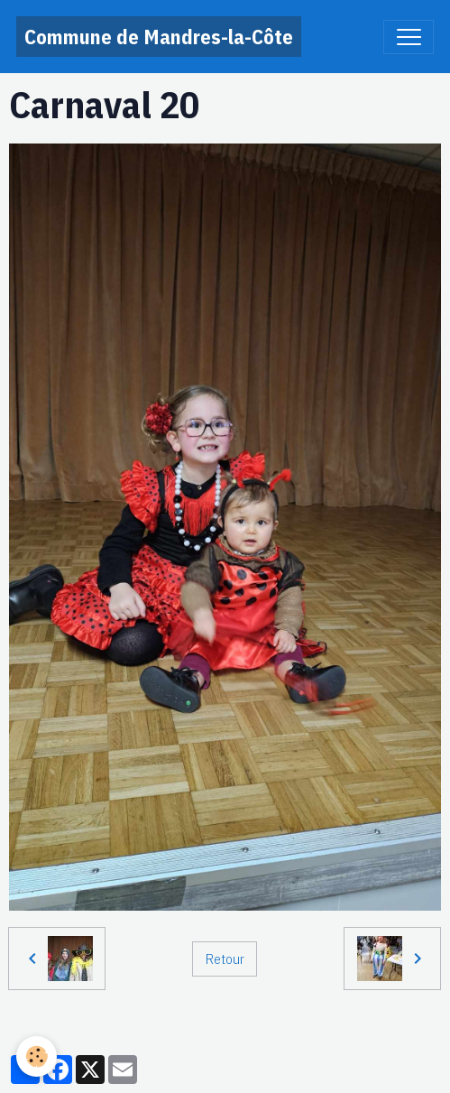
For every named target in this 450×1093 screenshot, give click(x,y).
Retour (225, 958)
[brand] (158, 36)
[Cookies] (36, 1056)
